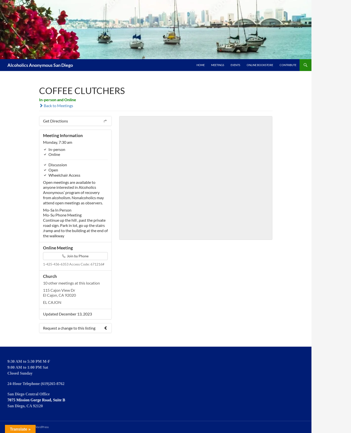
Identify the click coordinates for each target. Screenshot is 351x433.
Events (235, 65)
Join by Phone (75, 256)
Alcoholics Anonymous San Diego (40, 65)
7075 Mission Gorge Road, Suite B (36, 400)
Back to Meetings (56, 105)
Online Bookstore (260, 65)
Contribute (288, 65)
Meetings (217, 65)
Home (201, 65)
